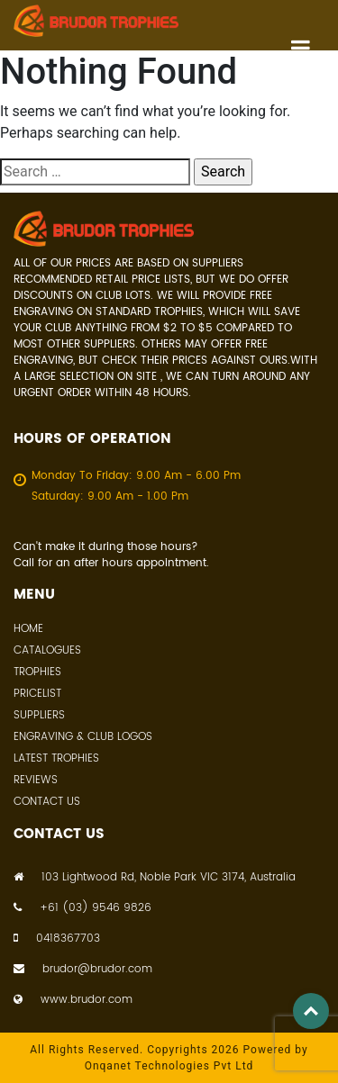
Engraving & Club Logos (83, 736)
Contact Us (47, 801)
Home (28, 628)
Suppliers (39, 715)
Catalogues (47, 650)
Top (311, 1011)
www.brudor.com (73, 1000)
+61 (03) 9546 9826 (82, 908)
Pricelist (37, 693)
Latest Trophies (56, 758)
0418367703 (57, 939)
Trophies (37, 672)
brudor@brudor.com (83, 969)
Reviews (36, 780)
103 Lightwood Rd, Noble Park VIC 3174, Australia (155, 878)
